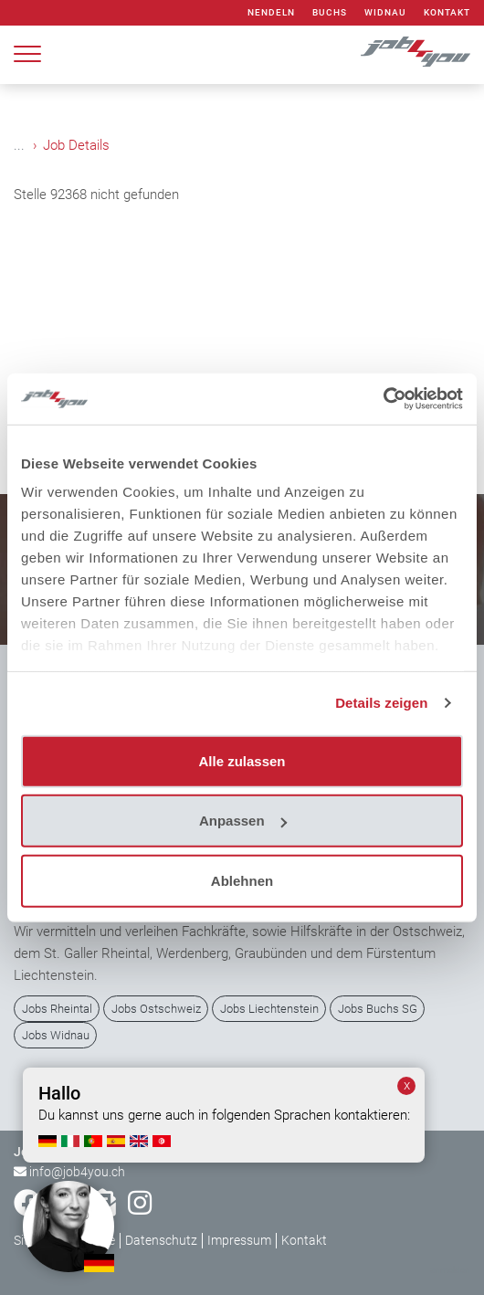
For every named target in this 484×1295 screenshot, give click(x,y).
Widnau (385, 12)
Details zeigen (381, 703)
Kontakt (447, 12)
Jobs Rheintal (57, 1009)
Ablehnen (242, 880)
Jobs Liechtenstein (269, 1009)
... (19, 145)
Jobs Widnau (55, 1035)
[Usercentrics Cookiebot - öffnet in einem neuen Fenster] (383, 399)
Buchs (329, 12)
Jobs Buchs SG (377, 1009)
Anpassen (243, 820)
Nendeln (271, 12)
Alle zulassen (241, 760)
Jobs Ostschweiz (156, 1009)
